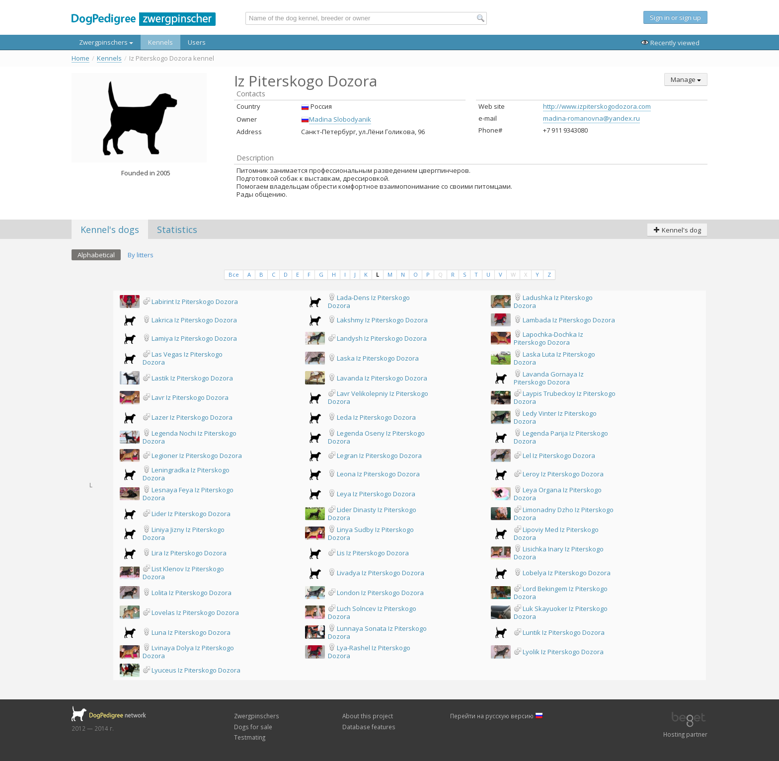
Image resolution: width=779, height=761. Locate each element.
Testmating (249, 737)
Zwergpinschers (106, 42)
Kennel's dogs (109, 229)
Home (80, 58)
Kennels (160, 42)
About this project (367, 716)
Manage (686, 79)
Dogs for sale (253, 727)
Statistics (177, 229)
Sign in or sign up (675, 17)
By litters (141, 254)
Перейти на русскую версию (496, 716)
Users (197, 42)
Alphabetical (96, 254)
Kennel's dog (677, 230)
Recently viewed (670, 42)
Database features (368, 727)
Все (234, 274)
